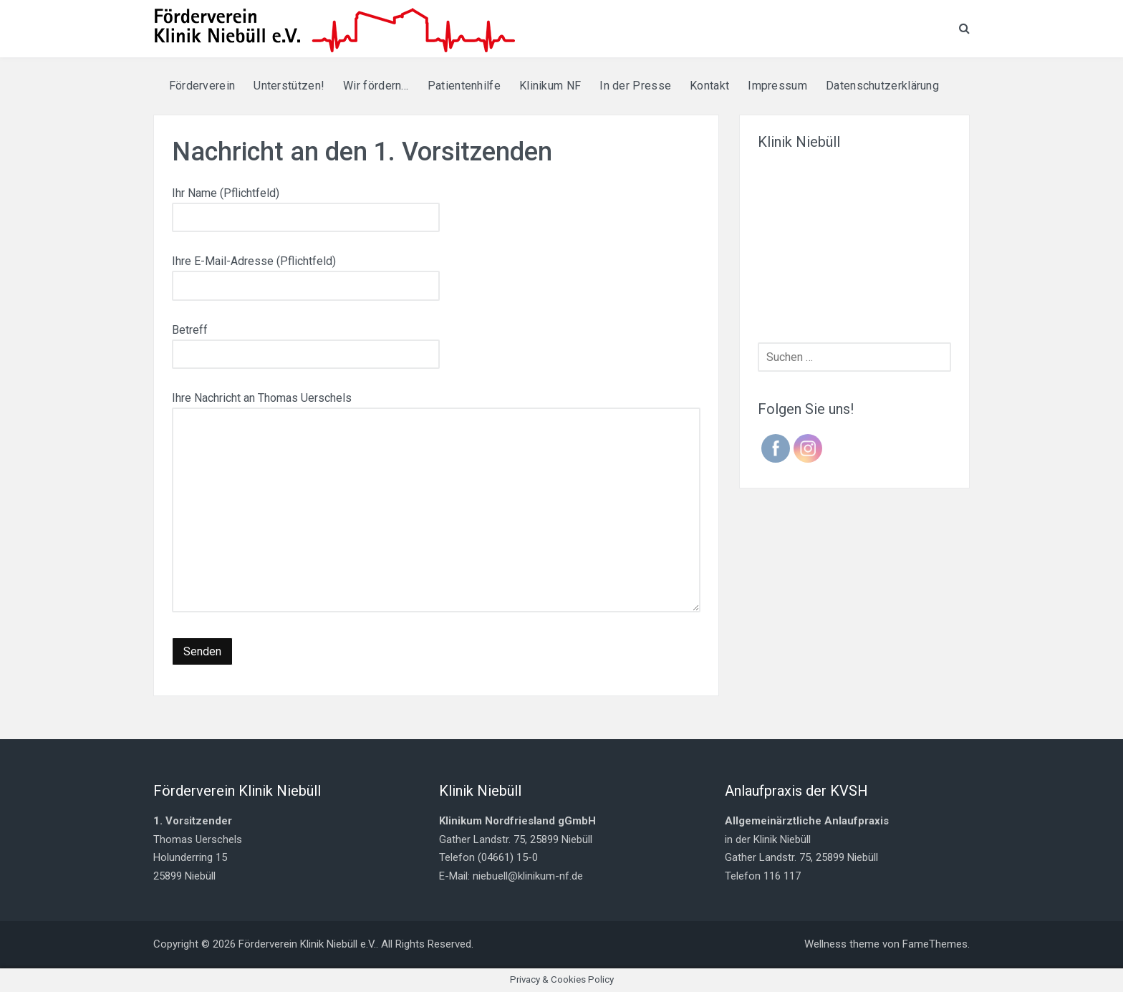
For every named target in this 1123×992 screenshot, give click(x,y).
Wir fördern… (376, 85)
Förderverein (202, 85)
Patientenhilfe (464, 85)
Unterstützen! (289, 85)
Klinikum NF (550, 85)
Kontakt (709, 85)
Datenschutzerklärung (882, 85)
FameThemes (935, 944)
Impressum (777, 85)
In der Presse (635, 85)
